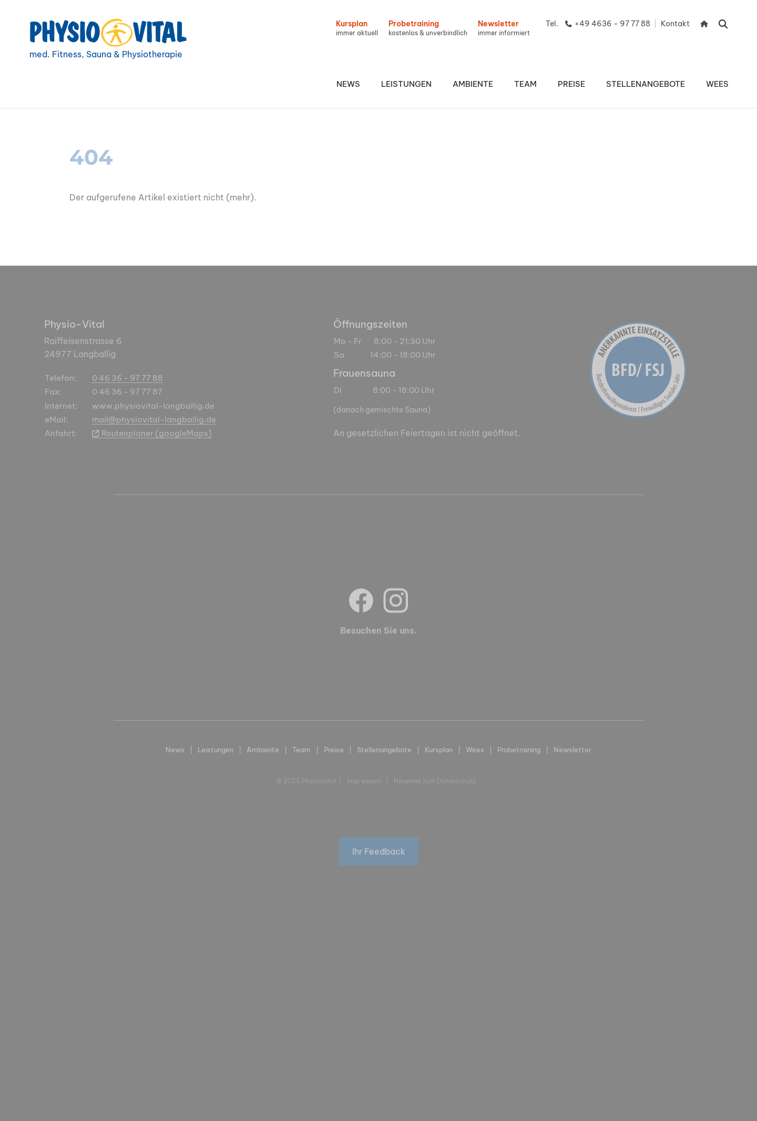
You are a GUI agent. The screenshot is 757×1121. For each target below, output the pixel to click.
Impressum (364, 781)
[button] (406, 84)
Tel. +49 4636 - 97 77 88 (598, 23)
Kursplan (439, 749)
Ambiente (263, 749)
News (175, 749)
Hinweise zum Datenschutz (435, 781)
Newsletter (572, 749)
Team (301, 749)
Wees (475, 749)
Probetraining (518, 749)
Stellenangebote (384, 749)
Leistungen (215, 749)
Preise (334, 749)
